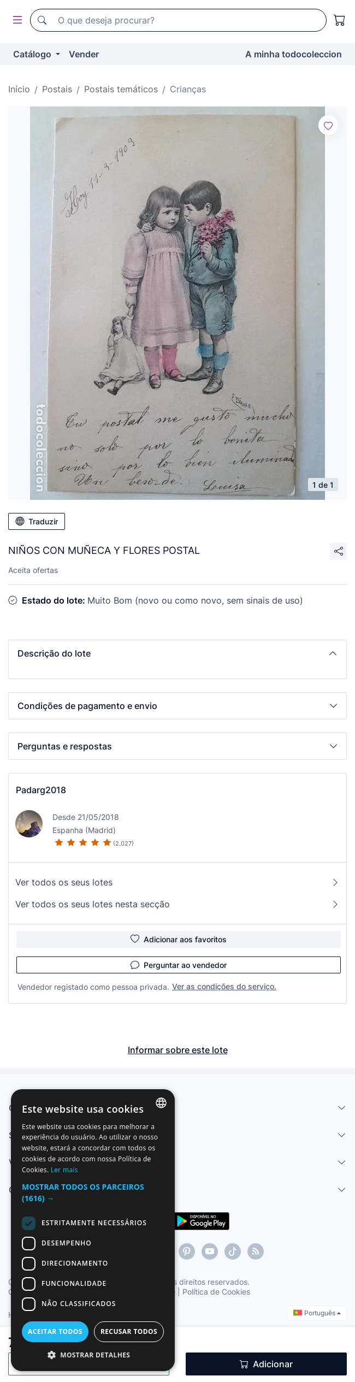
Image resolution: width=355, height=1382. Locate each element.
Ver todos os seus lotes (177, 882)
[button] (177, 653)
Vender (84, 54)
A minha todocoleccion (293, 54)
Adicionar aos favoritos (179, 939)
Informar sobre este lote (178, 1049)
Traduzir (36, 521)
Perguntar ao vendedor (179, 964)
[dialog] (93, 1230)
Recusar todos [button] (128, 1331)
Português (317, 1313)
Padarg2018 (41, 789)
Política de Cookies (216, 1291)
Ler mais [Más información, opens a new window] (64, 1169)
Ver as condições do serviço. (224, 986)
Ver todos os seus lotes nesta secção (177, 904)
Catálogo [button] (33, 54)
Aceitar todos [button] (55, 1331)
